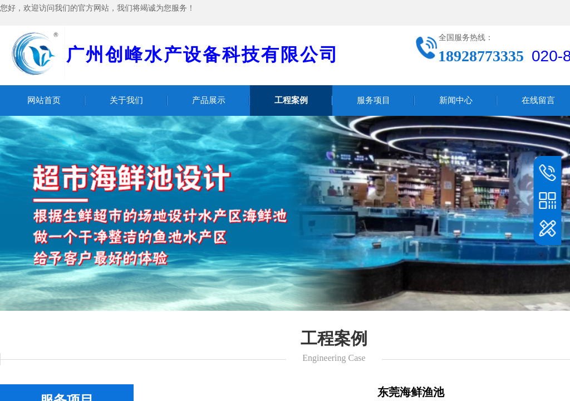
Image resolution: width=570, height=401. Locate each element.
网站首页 (44, 100)
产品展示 (208, 100)
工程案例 (291, 100)
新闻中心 (456, 100)
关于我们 (126, 100)
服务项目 (373, 100)
